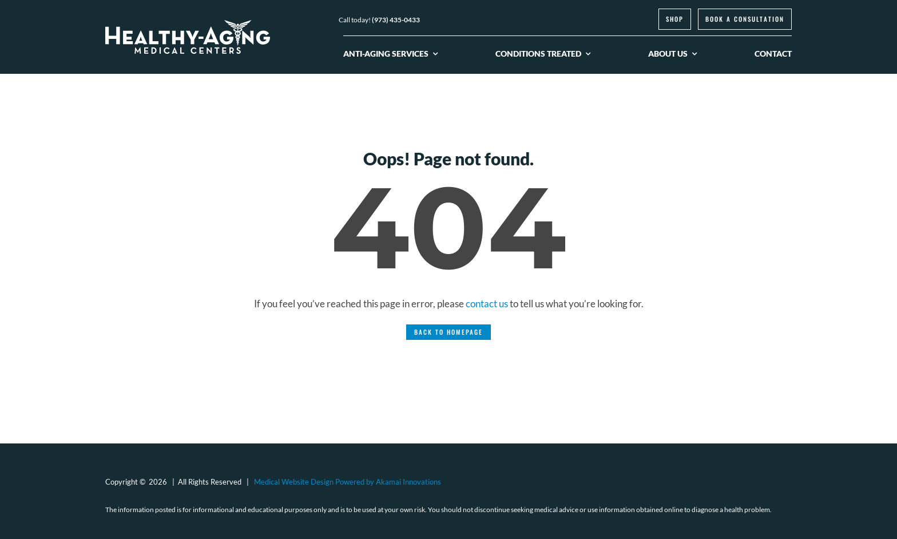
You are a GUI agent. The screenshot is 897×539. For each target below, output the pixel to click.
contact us (487, 304)
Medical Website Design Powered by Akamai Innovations (347, 481)
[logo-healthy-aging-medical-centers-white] (187, 25)
